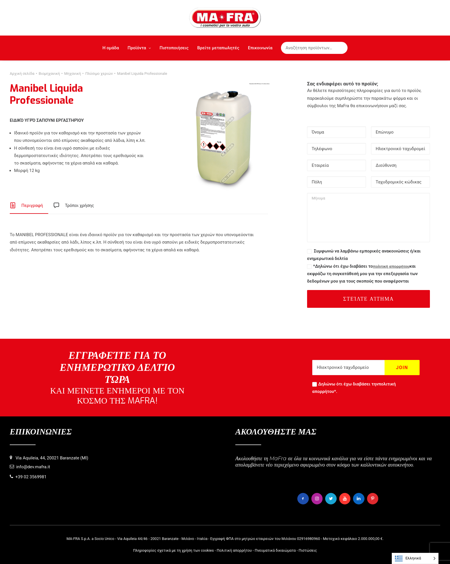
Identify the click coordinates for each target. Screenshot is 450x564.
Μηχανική (72, 73)
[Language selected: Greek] (415, 558)
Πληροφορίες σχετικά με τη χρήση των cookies (173, 550)
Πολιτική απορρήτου (234, 550)
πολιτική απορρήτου (391, 266)
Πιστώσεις (307, 550)
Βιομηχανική (49, 73)
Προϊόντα (139, 48)
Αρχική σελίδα (22, 73)
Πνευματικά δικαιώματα (275, 550)
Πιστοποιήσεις (174, 48)
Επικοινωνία (260, 48)
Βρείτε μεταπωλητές (218, 48)
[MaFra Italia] (225, 18)
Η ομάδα (110, 48)
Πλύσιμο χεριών (99, 73)
